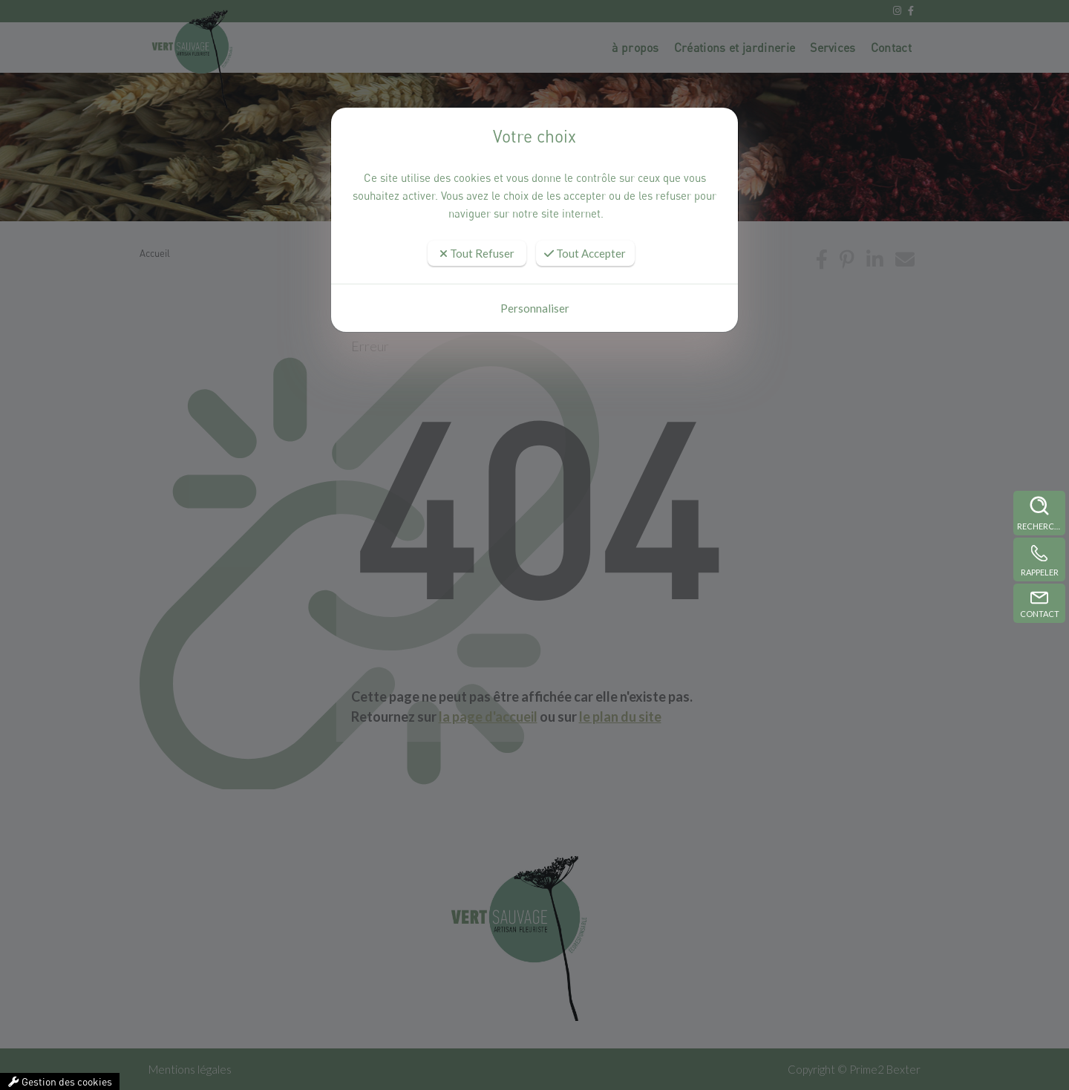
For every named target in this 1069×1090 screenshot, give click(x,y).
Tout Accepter (585, 253)
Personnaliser (534, 308)
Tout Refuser (476, 253)
